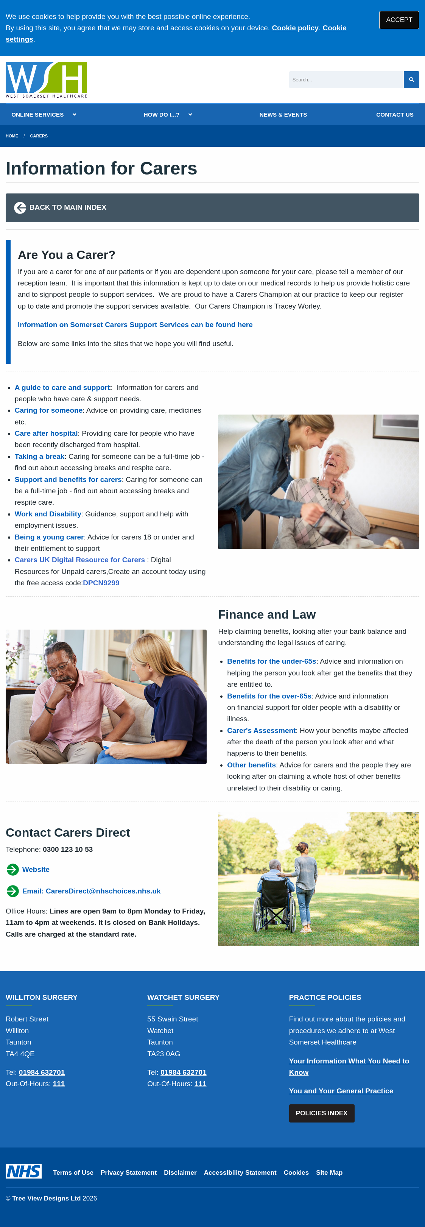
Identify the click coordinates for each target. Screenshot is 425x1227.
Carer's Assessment (261, 730)
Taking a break (40, 456)
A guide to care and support (62, 387)
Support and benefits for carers (68, 479)
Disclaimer (180, 1172)
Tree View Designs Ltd (46, 1198)
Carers (39, 136)
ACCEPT (399, 19)
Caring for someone (49, 410)
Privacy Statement (129, 1172)
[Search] (346, 79)
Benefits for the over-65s (269, 696)
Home (12, 136)
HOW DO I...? (162, 114)
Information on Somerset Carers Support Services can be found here (135, 325)
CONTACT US (394, 114)
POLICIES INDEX (322, 1113)
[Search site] (411, 79)
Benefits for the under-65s (271, 661)
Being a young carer (49, 537)
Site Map (329, 1172)
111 (59, 1084)
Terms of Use (73, 1172)
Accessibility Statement (240, 1172)
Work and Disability (48, 514)
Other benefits (251, 765)
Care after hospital (46, 433)
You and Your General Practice (341, 1091)
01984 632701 (42, 1072)
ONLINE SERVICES (37, 114)
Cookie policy (295, 28)
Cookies (296, 1172)
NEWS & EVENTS (283, 114)
